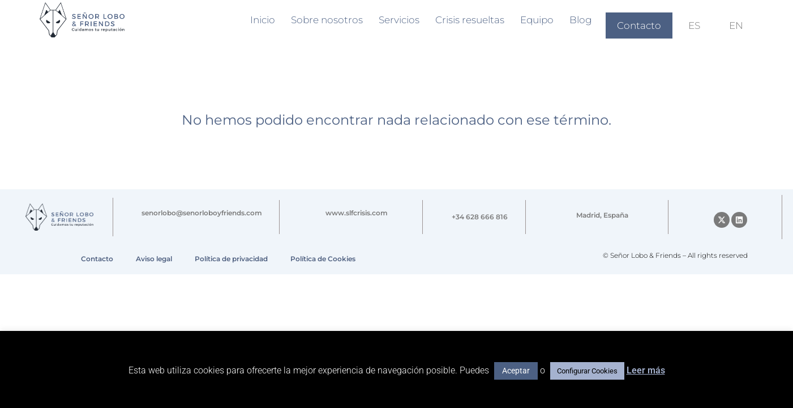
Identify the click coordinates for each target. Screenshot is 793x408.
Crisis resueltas (469, 20)
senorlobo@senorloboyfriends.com (202, 213)
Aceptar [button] (516, 370)
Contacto (639, 25)
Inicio (262, 20)
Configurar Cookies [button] (587, 371)
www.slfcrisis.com (356, 213)
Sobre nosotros (327, 20)
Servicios (399, 20)
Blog (580, 20)
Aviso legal (154, 258)
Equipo (537, 20)
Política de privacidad (231, 258)
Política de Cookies (322, 258)
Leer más (646, 370)
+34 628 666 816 (480, 216)
